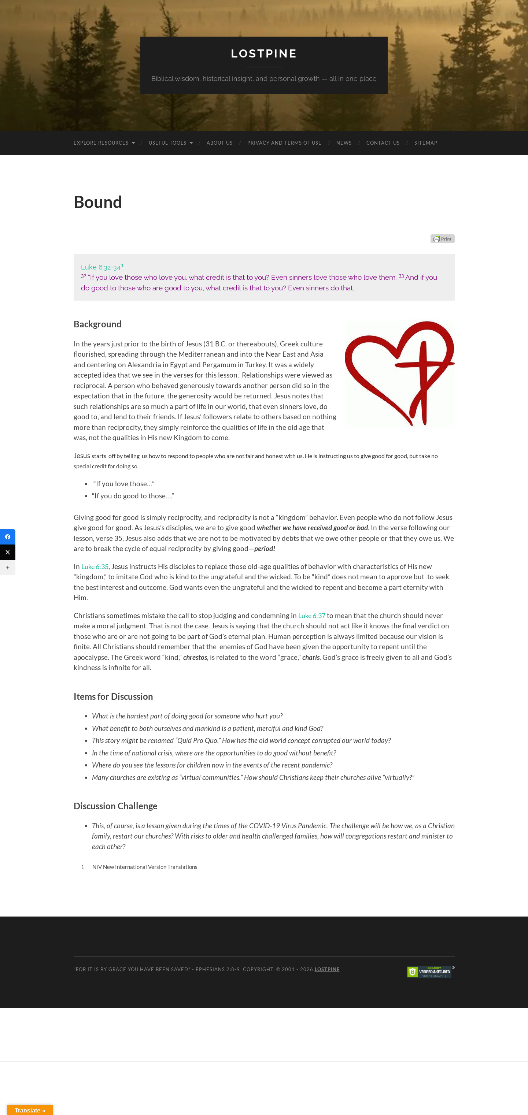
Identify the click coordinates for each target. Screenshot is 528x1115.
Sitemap (425, 142)
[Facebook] (7, 537)
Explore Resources (101, 142)
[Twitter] (7, 552)
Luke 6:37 (313, 615)
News (344, 142)
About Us (220, 142)
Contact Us (383, 142)
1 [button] (123, 265)
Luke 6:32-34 (101, 267)
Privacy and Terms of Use (284, 142)
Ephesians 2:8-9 (218, 969)
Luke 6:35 (96, 566)
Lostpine (264, 53)
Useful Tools (168, 142)
